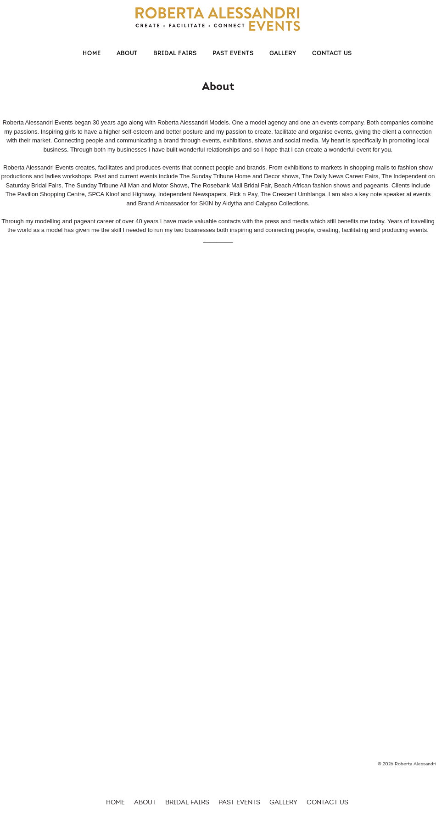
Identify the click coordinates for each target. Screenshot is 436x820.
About (127, 53)
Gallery (282, 53)
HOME (115, 802)
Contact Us (332, 53)
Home (92, 53)
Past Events (233, 53)
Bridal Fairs (175, 53)
